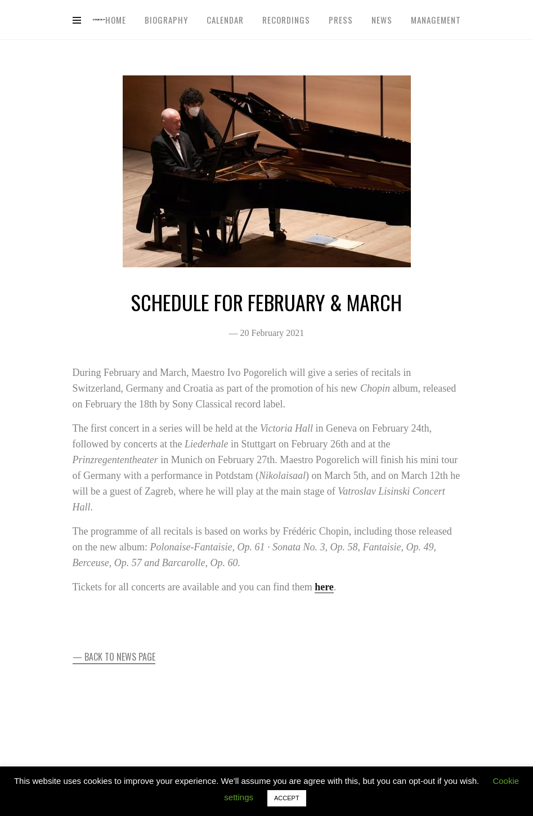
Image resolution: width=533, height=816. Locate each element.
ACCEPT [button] (286, 798)
